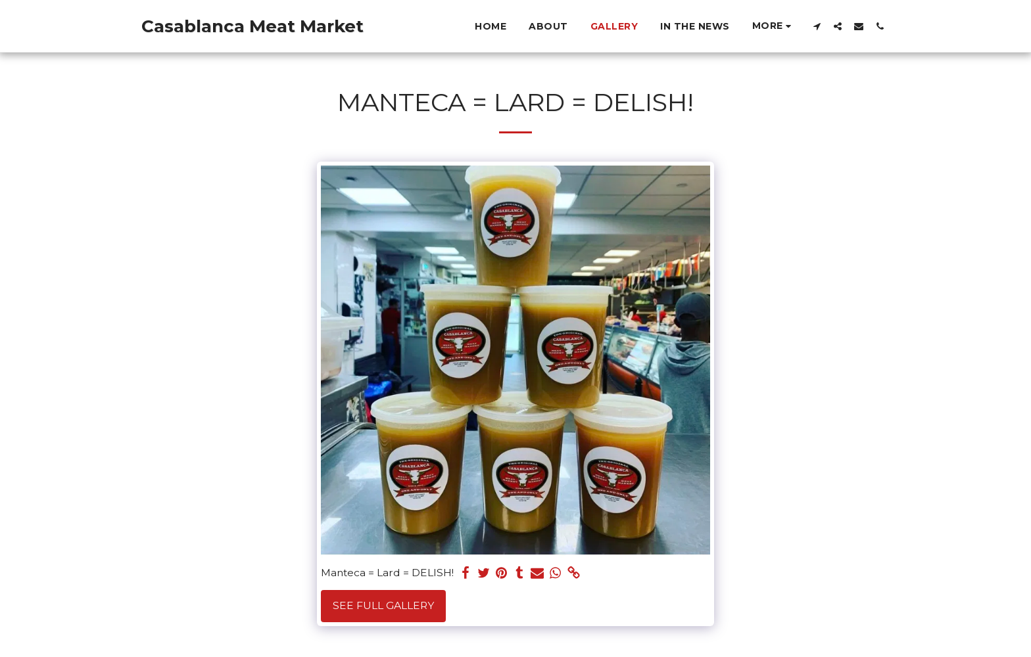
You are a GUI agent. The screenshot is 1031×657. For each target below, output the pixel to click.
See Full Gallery (383, 605)
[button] (817, 26)
